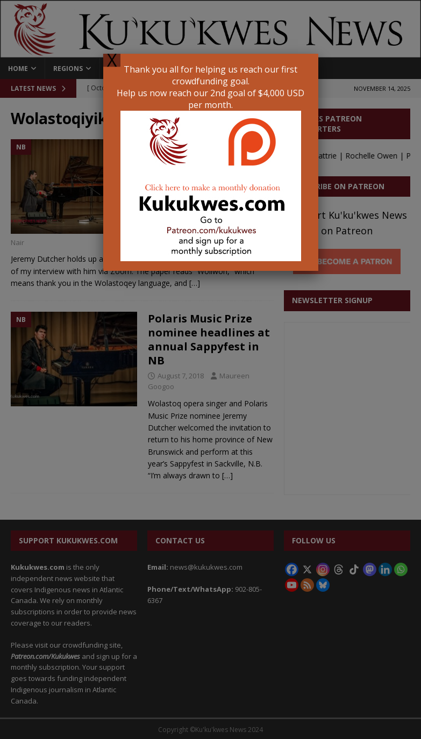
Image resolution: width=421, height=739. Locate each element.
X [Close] (112, 60)
